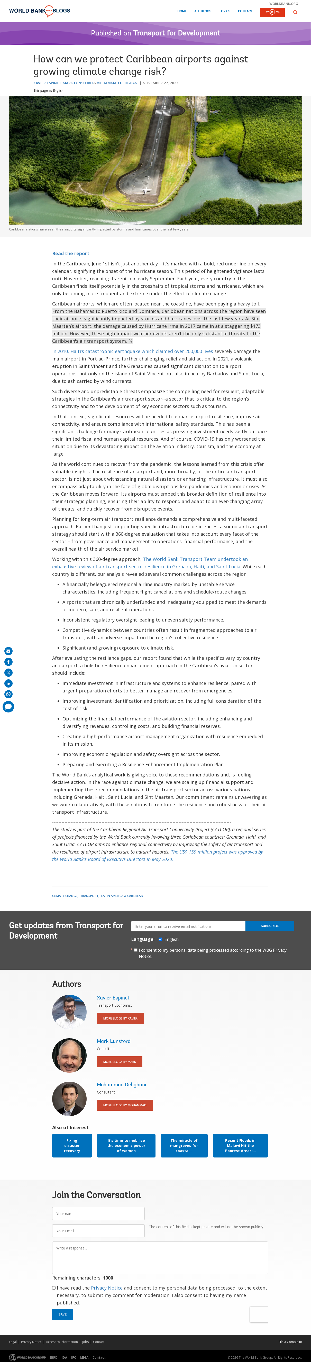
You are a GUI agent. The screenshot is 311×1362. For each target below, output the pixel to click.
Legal (13, 1342)
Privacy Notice (107, 1288)
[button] (295, 12)
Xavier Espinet (47, 83)
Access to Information (62, 1342)
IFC (73, 1357)
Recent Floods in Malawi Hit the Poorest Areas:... (240, 1145)
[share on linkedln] (8, 683)
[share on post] (8, 673)
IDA (64, 1357)
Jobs (85, 1342)
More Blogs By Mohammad (125, 1105)
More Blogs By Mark (119, 1062)
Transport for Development (176, 33)
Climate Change (64, 896)
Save (63, 1314)
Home (182, 11)
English (58, 90)
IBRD (54, 1357)
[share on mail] (8, 651)
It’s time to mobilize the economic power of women (126, 1145)
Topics (224, 11)
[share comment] (8, 706)
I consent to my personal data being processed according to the (213, 953)
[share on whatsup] (8, 694)
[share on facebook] (8, 662)
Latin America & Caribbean (122, 896)
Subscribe (270, 926)
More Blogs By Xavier (120, 1018)
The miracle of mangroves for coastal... (184, 1145)
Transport (89, 896)
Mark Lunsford (78, 83)
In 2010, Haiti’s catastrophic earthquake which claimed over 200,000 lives (133, 351)
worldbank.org (283, 3)
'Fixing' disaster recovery (72, 1145)
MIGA (84, 1357)
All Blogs (202, 11)
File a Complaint (290, 1342)
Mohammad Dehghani (117, 83)
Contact (245, 11)
